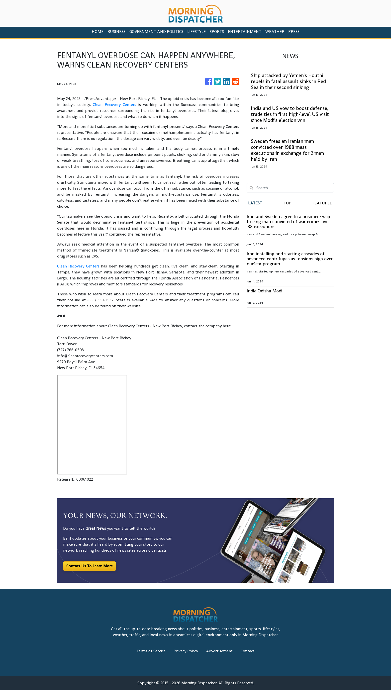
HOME (97, 31)
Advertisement (219, 651)
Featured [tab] (322, 203)
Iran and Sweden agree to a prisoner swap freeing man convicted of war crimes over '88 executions (288, 221)
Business (116, 31)
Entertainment (244, 31)
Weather (274, 31)
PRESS (293, 31)
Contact (248, 651)
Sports (217, 31)
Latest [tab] (255, 203)
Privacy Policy (186, 651)
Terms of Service (151, 651)
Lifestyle (196, 31)
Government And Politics (156, 31)
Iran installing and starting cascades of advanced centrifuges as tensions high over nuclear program (290, 258)
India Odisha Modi (264, 291)
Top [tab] (287, 203)
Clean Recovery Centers (114, 104)
